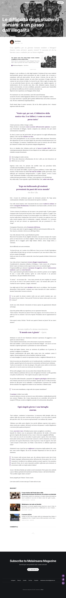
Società (24, 6)
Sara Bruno (18, 41)
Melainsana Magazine (33, 2)
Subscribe (60, 2)
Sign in (54, 2)
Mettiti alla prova (50, 6)
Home (10, 6)
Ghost (42, 589)
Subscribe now (33, 569)
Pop (35, 6)
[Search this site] (3, 3)
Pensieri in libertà (41, 6)
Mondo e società (6, 15)
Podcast (19, 580)
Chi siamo (16, 6)
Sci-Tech (30, 6)
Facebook (36, 580)
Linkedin (24, 580)
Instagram (13, 580)
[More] (56, 7)
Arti (20, 6)
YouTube (30, 580)
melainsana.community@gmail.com (47, 580)
